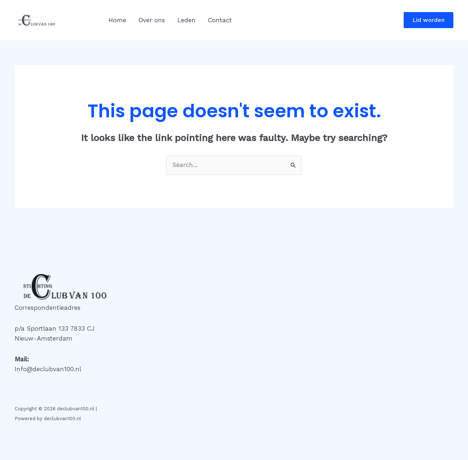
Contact (220, 20)
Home (117, 20)
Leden (186, 20)
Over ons (152, 20)
